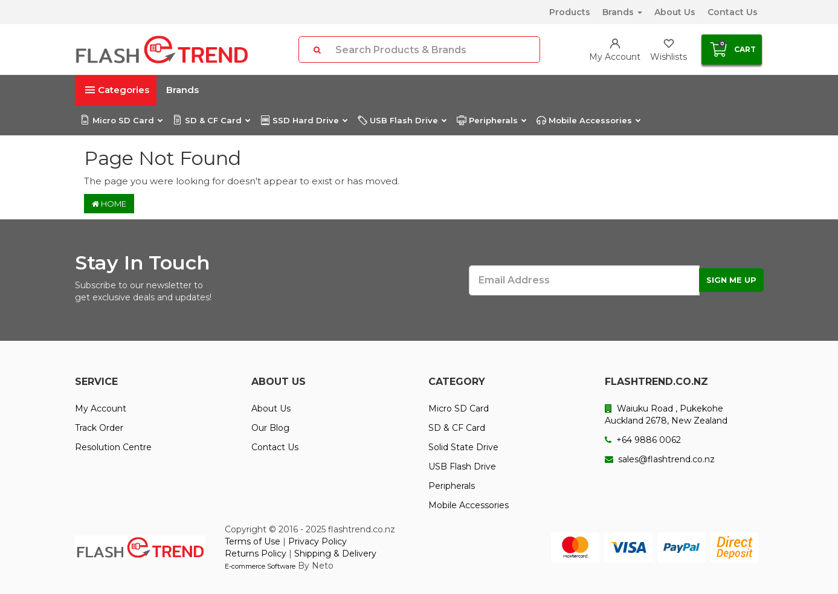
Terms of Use (252, 541)
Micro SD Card (121, 120)
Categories (117, 89)
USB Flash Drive (401, 120)
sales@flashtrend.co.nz (660, 459)
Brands (622, 12)
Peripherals (491, 120)
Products (569, 12)
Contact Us (732, 12)
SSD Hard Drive (303, 120)
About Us (674, 12)
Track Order (99, 427)
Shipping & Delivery (335, 553)
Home (109, 203)
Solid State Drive (463, 447)
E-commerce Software (260, 566)
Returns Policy (255, 553)
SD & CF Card (211, 120)
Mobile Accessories (588, 120)
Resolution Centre (113, 447)
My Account (100, 408)
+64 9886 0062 (643, 439)
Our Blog (270, 427)
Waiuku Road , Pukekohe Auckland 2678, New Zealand (666, 414)
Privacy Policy (317, 541)
